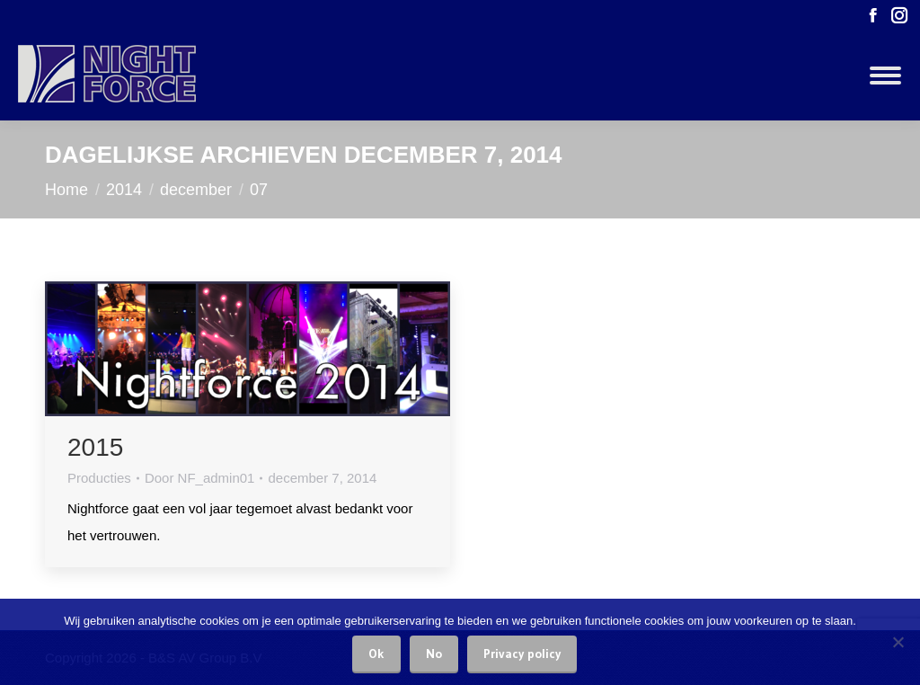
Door (200, 477)
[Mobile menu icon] (885, 75)
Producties (99, 477)
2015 (95, 447)
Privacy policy (522, 653)
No (434, 653)
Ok (376, 653)
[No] (898, 642)
